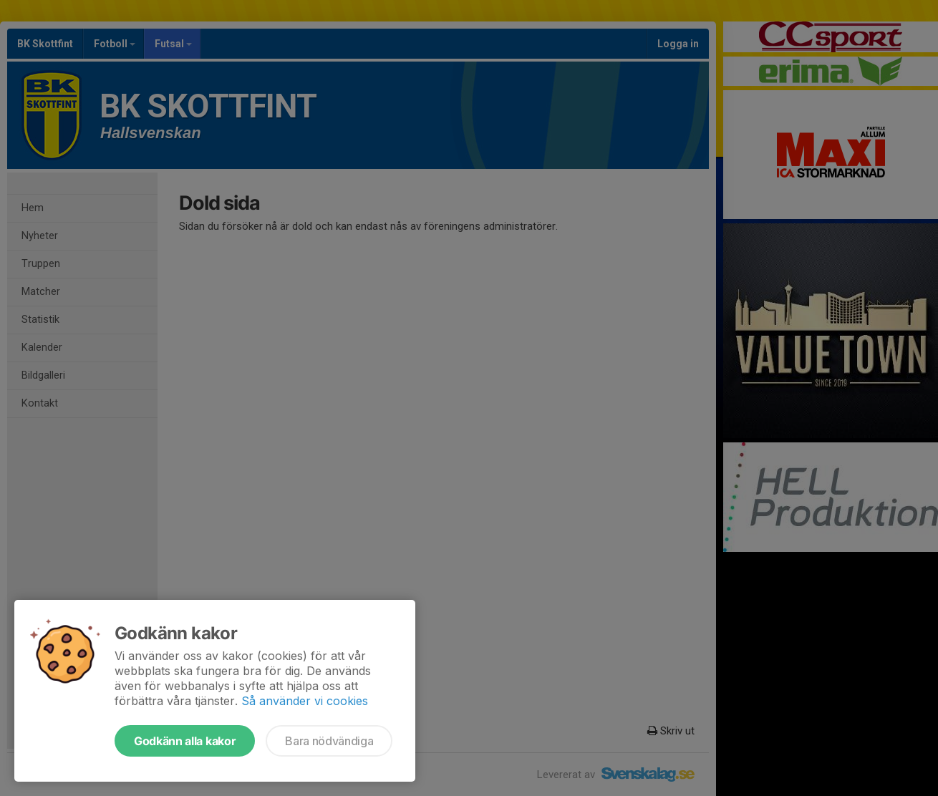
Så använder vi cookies (304, 701)
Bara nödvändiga (329, 741)
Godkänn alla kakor (185, 741)
